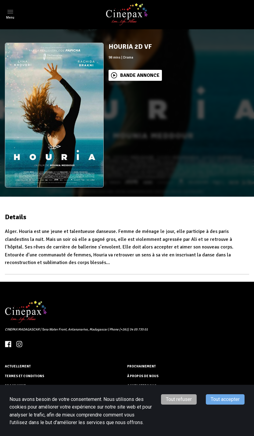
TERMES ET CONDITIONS (24, 376)
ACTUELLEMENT (18, 366)
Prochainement (141, 366)
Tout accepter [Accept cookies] (225, 399)
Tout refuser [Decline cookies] (179, 399)
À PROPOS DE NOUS (143, 376)
